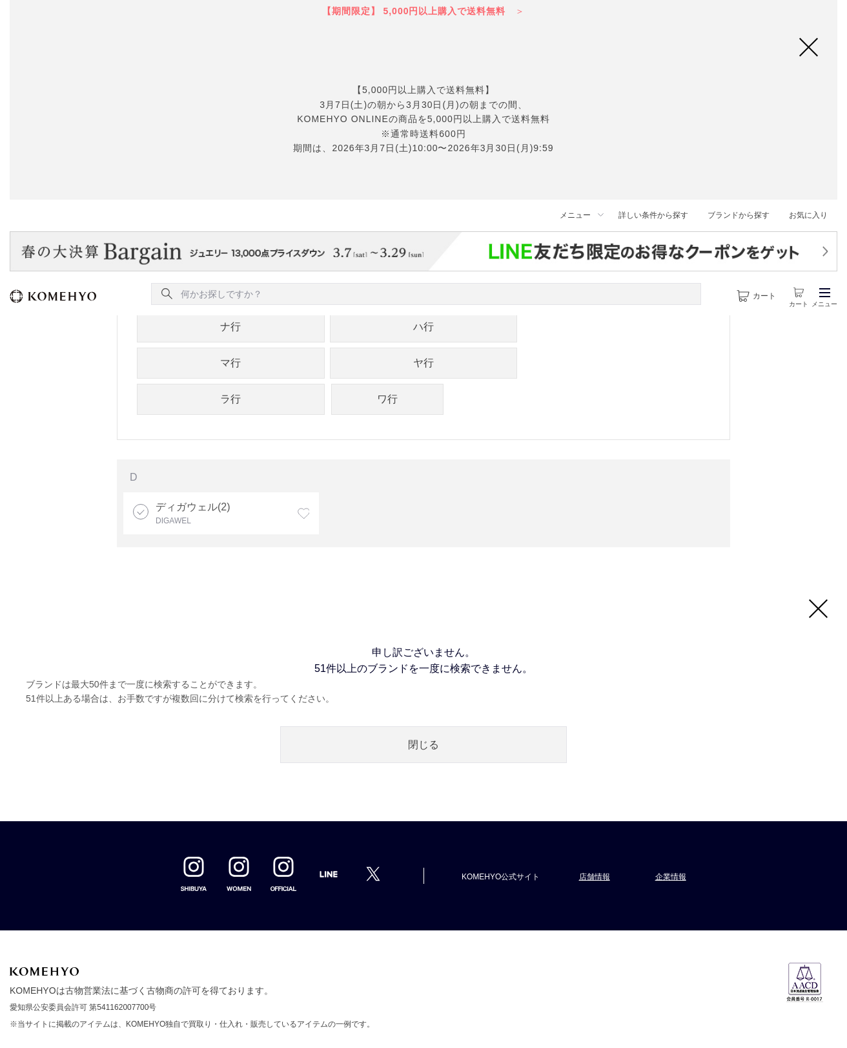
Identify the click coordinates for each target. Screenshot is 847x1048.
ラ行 (230, 398)
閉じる (423, 744)
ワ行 (387, 398)
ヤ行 (423, 362)
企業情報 (670, 876)
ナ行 (230, 326)
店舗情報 (594, 876)
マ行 (230, 362)
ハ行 (423, 326)
